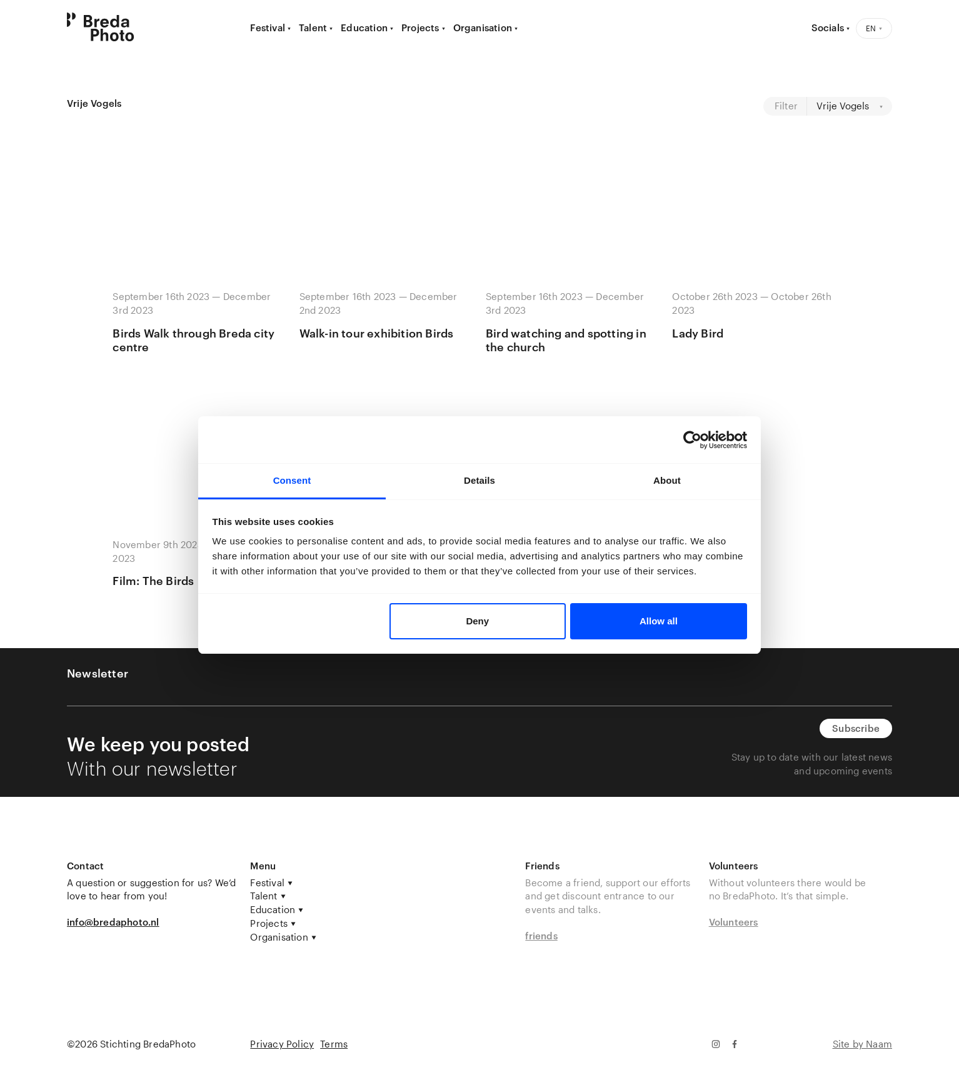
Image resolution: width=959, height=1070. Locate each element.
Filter (786, 105)
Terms (334, 1043)
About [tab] (667, 480)
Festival (267, 27)
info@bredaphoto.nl (113, 922)
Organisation (482, 27)
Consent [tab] (292, 480)
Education (364, 27)
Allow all (659, 621)
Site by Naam (862, 1043)
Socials (827, 27)
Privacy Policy (282, 1043)
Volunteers (733, 922)
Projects (420, 27)
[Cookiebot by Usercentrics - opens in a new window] (692, 440)
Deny (477, 621)
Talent (313, 27)
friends (541, 935)
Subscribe (856, 728)
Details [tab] (479, 480)
